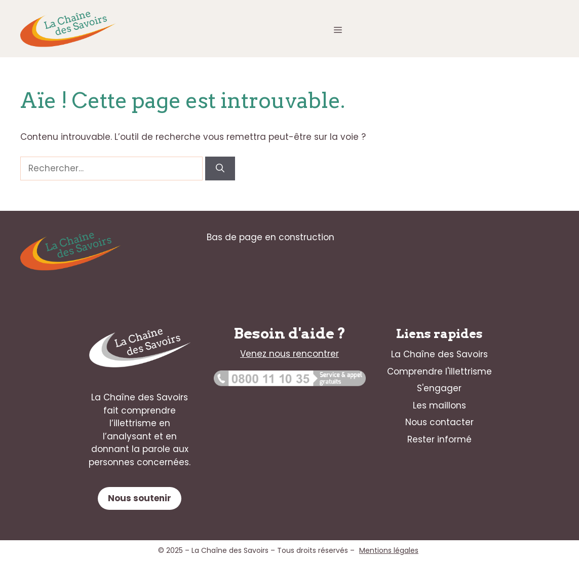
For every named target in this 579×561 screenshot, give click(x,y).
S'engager (439, 388)
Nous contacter (439, 422)
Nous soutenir (139, 498)
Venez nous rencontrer (289, 354)
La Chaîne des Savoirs (439, 354)
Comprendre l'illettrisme (439, 371)
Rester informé (439, 439)
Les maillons (439, 405)
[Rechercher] (220, 169)
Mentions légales (388, 550)
